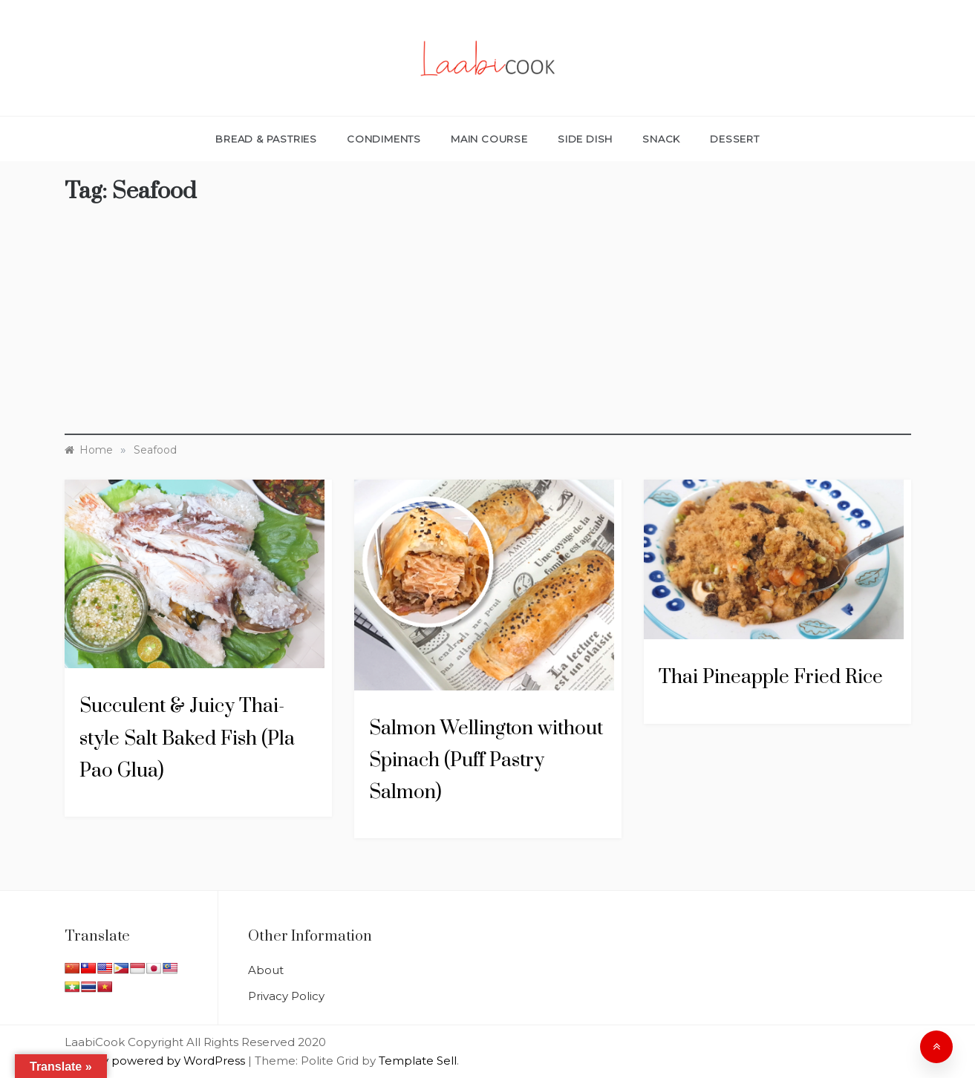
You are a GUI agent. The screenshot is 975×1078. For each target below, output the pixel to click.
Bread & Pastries (266, 139)
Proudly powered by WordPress (156, 1061)
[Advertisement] (488, 331)
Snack (661, 139)
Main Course (489, 139)
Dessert (735, 139)
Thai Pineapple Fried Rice (771, 677)
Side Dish (585, 139)
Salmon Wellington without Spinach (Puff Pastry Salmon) (486, 760)
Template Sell (418, 1061)
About (266, 970)
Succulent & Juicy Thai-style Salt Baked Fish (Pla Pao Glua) (187, 738)
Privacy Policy (286, 996)
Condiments (384, 139)
